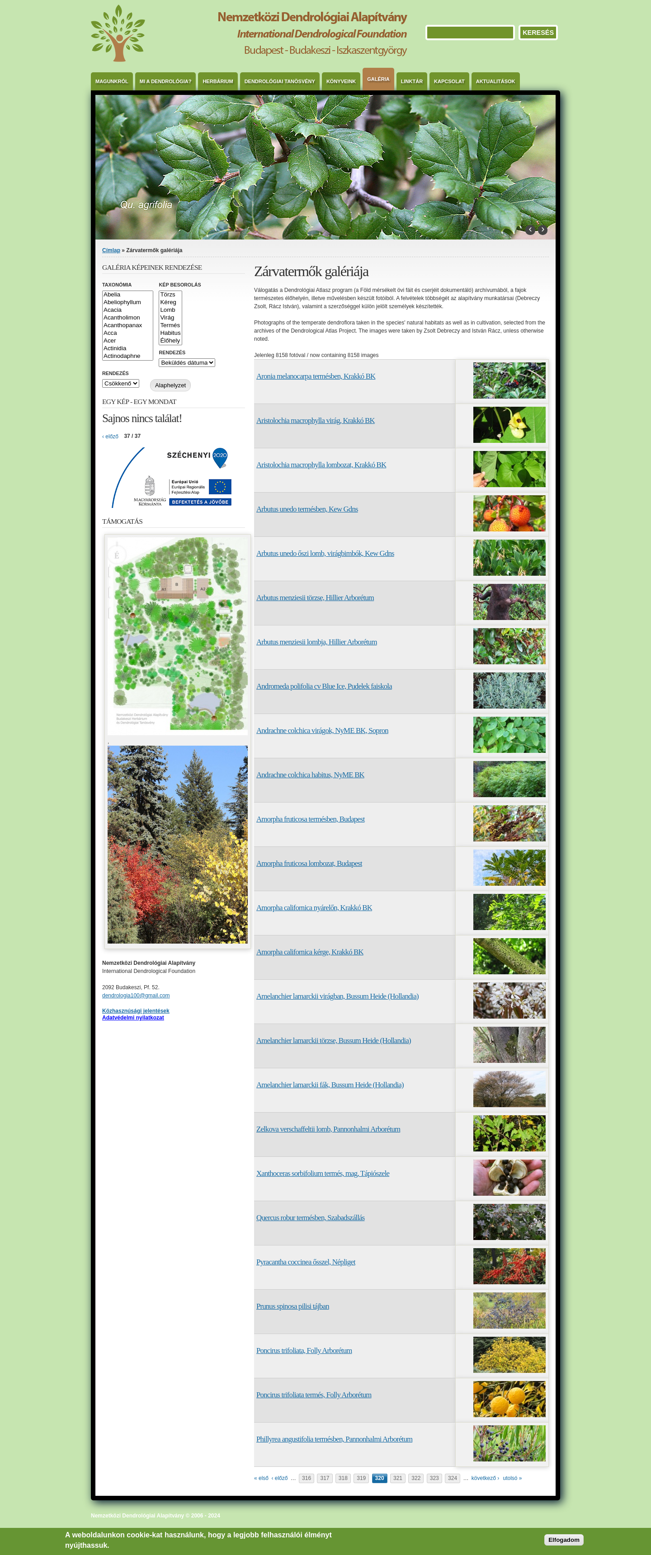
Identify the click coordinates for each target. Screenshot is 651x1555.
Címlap (111, 250)
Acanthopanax (128, 325)
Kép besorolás (180, 284)
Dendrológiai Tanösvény (280, 81)
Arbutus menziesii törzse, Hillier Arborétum (315, 597)
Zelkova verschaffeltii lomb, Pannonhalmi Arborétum (328, 1129)
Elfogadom (564, 1539)
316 (306, 1478)
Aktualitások (495, 81)
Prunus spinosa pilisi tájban (292, 1306)
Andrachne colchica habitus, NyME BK (310, 774)
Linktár (412, 81)
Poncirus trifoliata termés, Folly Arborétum (314, 1395)
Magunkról (111, 81)
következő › (485, 1478)
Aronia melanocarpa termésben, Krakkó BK (315, 376)
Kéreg (170, 302)
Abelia (128, 295)
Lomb (170, 310)
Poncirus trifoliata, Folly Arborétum (304, 1350)
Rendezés (172, 352)
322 (415, 1478)
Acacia (128, 310)
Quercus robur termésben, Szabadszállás (310, 1217)
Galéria (378, 79)
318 (343, 1478)
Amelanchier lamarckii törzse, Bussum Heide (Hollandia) (333, 1040)
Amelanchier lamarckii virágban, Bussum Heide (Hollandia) (337, 996)
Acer (128, 341)
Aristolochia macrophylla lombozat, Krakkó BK (321, 464)
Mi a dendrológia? (166, 81)
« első (261, 1478)
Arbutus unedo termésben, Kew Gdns (307, 509)
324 (452, 1478)
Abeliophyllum (128, 302)
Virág (170, 318)
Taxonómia (117, 284)
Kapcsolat (449, 81)
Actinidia (128, 348)
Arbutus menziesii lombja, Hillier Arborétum (316, 642)
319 (361, 1478)
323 (434, 1478)
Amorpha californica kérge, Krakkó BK (309, 952)
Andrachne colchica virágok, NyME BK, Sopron (322, 730)
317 (324, 1478)
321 (397, 1478)
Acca (128, 333)
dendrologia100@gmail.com (136, 995)
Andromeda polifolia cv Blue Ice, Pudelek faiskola (324, 686)
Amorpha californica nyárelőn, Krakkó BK (314, 907)
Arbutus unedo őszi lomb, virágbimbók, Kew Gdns (325, 553)
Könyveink (341, 81)
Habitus (170, 333)
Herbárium (218, 81)
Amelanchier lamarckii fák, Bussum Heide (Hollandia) (330, 1085)
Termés (170, 325)
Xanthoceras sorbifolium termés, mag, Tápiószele (322, 1173)
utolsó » (512, 1478)
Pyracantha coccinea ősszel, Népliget (305, 1262)
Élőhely (170, 341)
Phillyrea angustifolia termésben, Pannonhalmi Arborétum (334, 1439)
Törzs (170, 295)
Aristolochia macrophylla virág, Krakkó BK (315, 420)
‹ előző (279, 1478)
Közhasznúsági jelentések (136, 1011)
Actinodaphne (128, 356)
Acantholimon (128, 318)
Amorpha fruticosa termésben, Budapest (310, 819)
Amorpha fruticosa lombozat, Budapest (309, 863)
